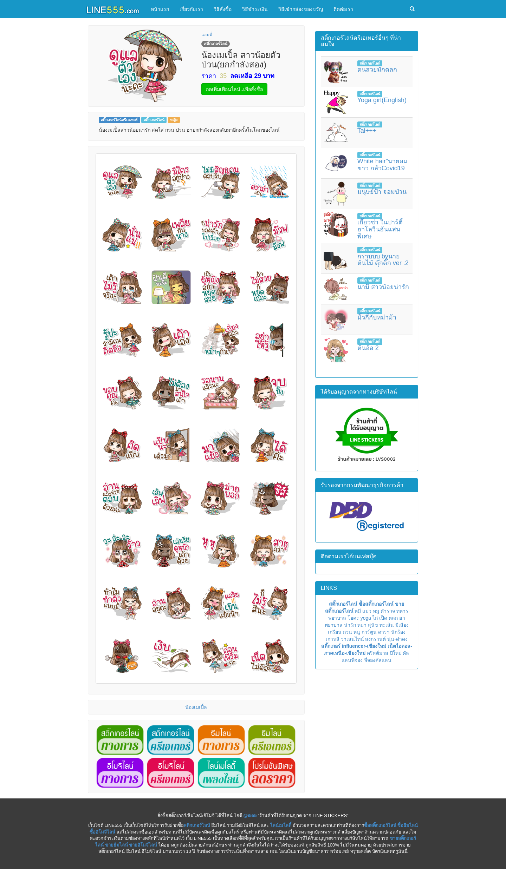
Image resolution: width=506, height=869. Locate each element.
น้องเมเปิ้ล (196, 707)
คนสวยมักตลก (377, 69)
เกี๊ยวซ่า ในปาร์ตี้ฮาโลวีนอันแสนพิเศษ (380, 229)
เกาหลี (332, 639)
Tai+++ (367, 130)
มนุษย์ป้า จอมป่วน (382, 191)
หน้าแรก (160, 9)
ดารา (384, 632)
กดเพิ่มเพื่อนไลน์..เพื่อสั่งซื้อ (234, 89)
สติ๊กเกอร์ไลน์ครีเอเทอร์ (119, 120)
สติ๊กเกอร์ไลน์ (154, 120)
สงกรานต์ (375, 639)
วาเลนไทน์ (352, 639)
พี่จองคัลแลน (377, 660)
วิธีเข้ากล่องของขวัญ (300, 9)
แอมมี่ (206, 34)
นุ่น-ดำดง (397, 639)
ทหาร (402, 611)
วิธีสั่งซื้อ (223, 9)
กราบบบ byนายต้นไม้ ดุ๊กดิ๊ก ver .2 (383, 260)
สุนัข (373, 625)
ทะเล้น (386, 625)
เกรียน (335, 632)
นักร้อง (398, 632)
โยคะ (353, 618)
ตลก (393, 618)
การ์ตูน (369, 632)
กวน (347, 632)
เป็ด (383, 618)
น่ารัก (350, 625)
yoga (366, 618)
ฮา (402, 618)
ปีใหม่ (396, 653)
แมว (366, 611)
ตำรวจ (388, 611)
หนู (356, 632)
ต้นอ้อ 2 (368, 347)
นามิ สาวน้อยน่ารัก (383, 286)
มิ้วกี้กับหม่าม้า (376, 317)
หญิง (173, 120)
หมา (361, 625)
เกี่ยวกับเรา (191, 9)
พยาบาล (337, 618)
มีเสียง (402, 625)
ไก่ (375, 618)
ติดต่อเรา (343, 9)
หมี (358, 611)
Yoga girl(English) (382, 100)
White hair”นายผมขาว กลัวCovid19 (382, 165)
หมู (376, 611)
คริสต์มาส (377, 653)
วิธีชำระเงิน (255, 9)
